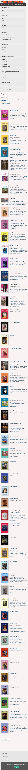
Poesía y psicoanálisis (6, 82)
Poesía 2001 (4, 75)
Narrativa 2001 (5, 68)
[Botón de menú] (2, 1)
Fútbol (3, 18)
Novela (3, 27)
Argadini (3, 59)
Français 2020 (4, 64)
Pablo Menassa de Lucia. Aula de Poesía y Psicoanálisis (10, 72)
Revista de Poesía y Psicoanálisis (8, 37)
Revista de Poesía (5, 34)
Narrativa (4, 25)
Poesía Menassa (5, 79)
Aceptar (16, 767)
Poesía (12, 10)
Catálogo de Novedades (7, 89)
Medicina (3, 20)
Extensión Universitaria (6, 61)
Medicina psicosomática (7, 23)
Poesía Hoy (4, 77)
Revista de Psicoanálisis (6, 39)
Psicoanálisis (4, 32)
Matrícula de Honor (6, 66)
